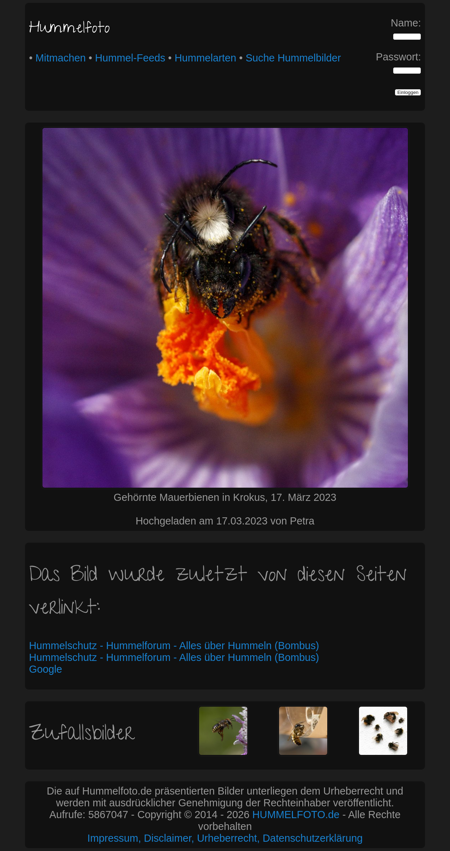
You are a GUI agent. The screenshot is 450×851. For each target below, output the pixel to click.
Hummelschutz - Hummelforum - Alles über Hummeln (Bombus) (174, 645)
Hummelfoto (69, 29)
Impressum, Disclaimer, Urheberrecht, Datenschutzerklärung (225, 838)
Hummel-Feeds (130, 58)
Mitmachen (60, 58)
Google (45, 669)
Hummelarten (205, 58)
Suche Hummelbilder (293, 58)
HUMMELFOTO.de (295, 814)
